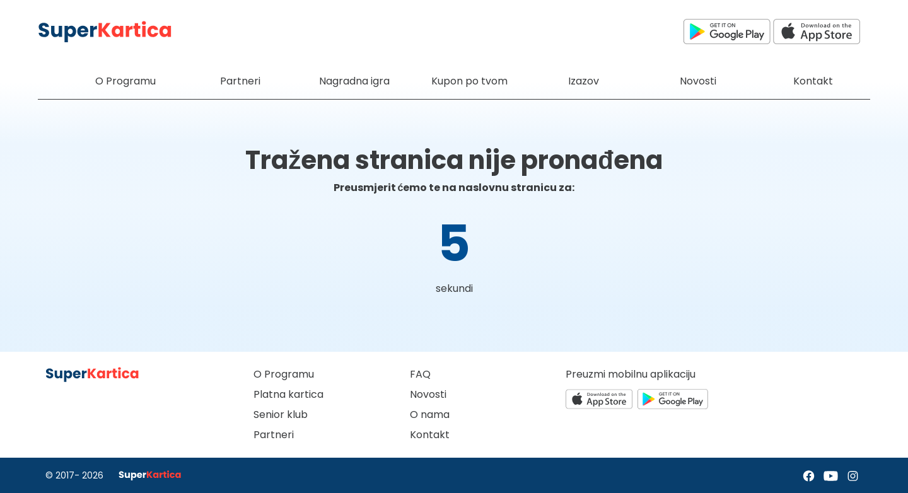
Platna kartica (288, 394)
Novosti (428, 394)
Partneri (273, 434)
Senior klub (280, 414)
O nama (430, 414)
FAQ (420, 374)
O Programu (283, 374)
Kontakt (430, 434)
